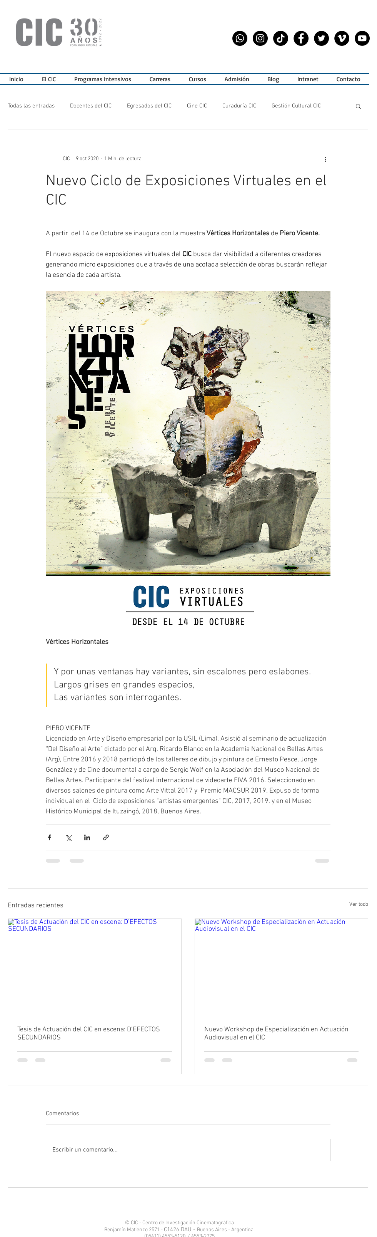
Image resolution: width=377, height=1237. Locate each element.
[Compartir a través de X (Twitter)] (68, 837)
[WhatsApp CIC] (239, 38)
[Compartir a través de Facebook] (49, 837)
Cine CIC (197, 105)
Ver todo (358, 904)
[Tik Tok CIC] (280, 38)
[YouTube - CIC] (362, 38)
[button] (102, 79)
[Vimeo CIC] (341, 38)
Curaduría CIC (239, 105)
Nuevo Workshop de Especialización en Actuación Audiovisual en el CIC (276, 1034)
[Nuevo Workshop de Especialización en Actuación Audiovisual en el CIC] (281, 967)
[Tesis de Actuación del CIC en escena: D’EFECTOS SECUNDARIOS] (94, 967)
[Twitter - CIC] (321, 38)
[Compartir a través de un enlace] (106, 837)
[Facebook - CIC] (301, 38)
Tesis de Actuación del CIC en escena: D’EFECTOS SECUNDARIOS (88, 1034)
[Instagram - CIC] (260, 38)
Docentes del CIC (91, 105)
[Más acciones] (325, 158)
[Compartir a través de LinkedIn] (87, 837)
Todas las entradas (31, 105)
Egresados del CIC (149, 105)
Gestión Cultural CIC (296, 105)
